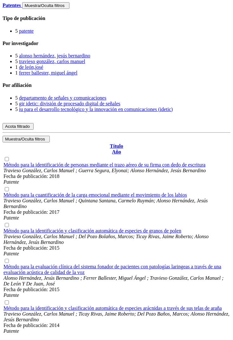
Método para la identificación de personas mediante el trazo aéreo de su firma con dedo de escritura (104, 164)
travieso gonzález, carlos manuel (52, 61)
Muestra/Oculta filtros (46, 5)
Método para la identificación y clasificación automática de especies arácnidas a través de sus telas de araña (112, 308)
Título (116, 146)
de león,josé (31, 67)
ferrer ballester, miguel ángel (48, 72)
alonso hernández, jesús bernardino (54, 55)
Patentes (12, 5)
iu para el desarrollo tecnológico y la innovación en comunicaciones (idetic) (96, 109)
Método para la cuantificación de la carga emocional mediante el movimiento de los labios (95, 195)
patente (26, 31)
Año (116, 151)
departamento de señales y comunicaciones (62, 98)
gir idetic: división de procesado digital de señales (69, 103)
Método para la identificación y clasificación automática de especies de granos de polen (92, 230)
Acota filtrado (18, 126)
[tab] (116, 18)
